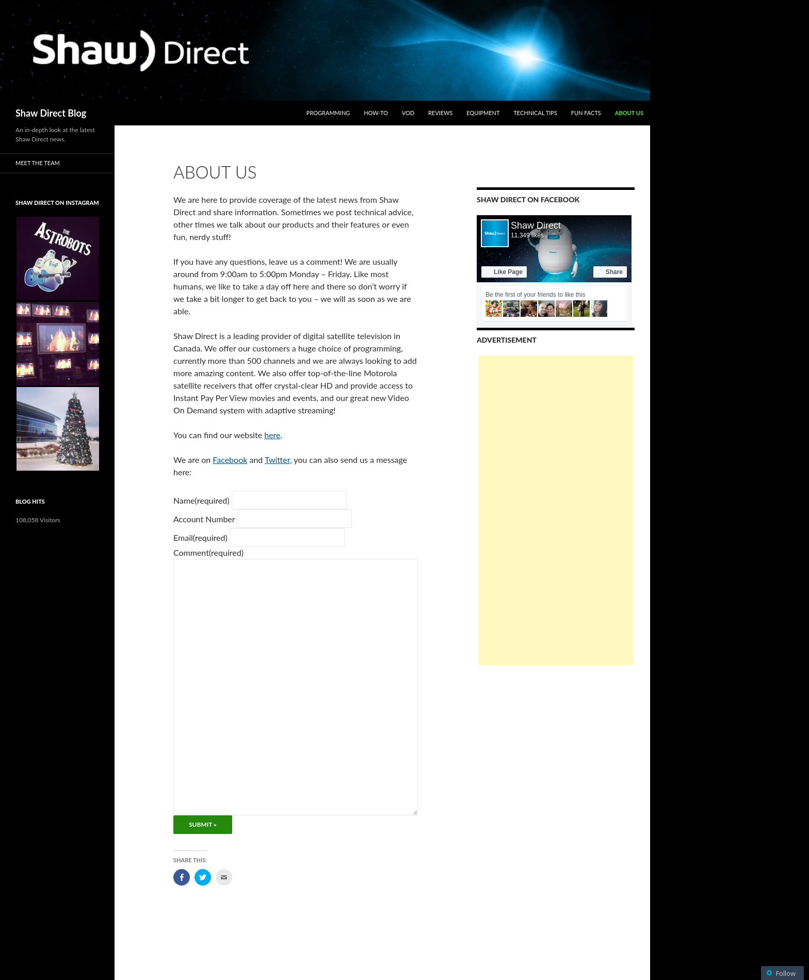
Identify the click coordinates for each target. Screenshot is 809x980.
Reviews (440, 112)
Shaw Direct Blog (50, 113)
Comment (208, 552)
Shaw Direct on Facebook (528, 199)
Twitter (277, 459)
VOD (408, 112)
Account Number (204, 519)
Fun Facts (586, 112)
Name (201, 500)
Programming (328, 112)
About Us (629, 112)
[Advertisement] (555, 510)
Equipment (482, 112)
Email (200, 537)
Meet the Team (37, 162)
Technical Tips (535, 112)
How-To (376, 112)
